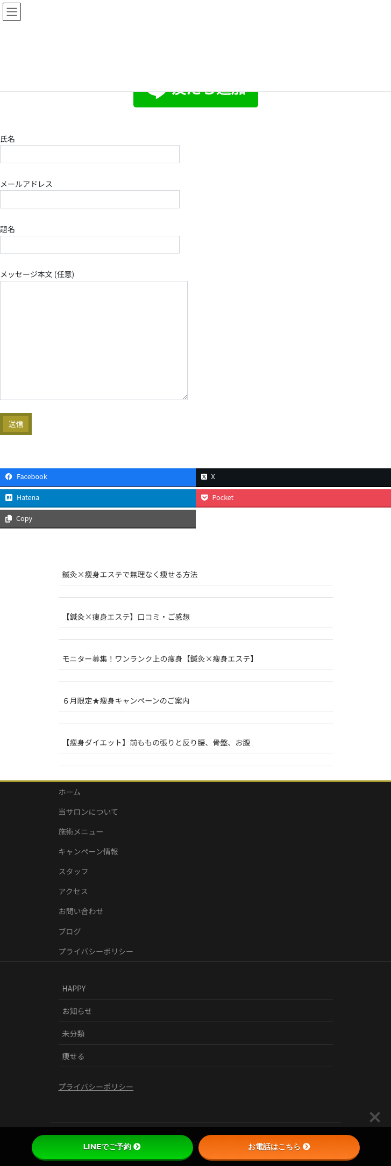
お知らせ (77, 1010)
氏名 (90, 148)
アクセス (73, 891)
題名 (90, 238)
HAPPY (74, 988)
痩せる (73, 1056)
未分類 (73, 1033)
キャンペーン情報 (88, 851)
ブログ (70, 931)
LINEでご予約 (112, 1146)
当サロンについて (89, 811)
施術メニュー (81, 831)
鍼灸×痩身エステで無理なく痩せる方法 (130, 574)
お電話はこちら (279, 1146)
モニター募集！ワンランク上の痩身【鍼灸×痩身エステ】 (160, 658)
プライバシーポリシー (96, 951)
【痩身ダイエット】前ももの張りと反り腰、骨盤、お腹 (156, 742)
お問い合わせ (81, 911)
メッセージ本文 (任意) (94, 334)
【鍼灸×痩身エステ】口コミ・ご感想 (126, 616)
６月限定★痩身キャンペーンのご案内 (126, 700)
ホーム (70, 791)
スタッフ (74, 871)
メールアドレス (90, 193)
